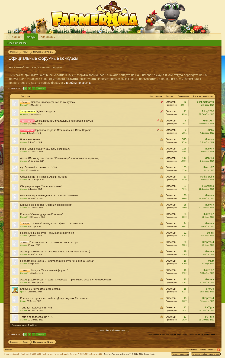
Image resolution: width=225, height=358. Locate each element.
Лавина (23, 124)
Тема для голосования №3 (36, 307)
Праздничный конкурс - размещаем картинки (47, 232)
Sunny (23, 133)
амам (211, 260)
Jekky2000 (208, 111)
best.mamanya (205, 101)
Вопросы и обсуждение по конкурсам (53, 102)
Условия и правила (180, 354)
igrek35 (23, 292)
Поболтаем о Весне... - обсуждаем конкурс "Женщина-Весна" (57, 260)
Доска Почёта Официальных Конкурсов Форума (64, 120)
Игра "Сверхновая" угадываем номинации (45, 148)
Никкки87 (24, 105)
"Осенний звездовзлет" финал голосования (57, 223)
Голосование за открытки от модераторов (54, 242)
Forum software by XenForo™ (78, 354)
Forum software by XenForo (28, 354)
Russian (8, 350)
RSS (218, 349)
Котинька (24, 114)
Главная (16, 36)
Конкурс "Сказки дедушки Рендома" (41, 214)
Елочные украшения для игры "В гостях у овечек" (49, 195)
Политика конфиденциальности (206, 354)
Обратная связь (190, 350)
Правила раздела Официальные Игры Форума (63, 130)
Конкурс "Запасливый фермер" (49, 270)
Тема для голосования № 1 (36, 317)
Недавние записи (17, 43)
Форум (31, 37)
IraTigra (209, 307)
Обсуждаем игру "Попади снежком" (41, 186)
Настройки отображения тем (112, 330)
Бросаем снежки (30, 139)
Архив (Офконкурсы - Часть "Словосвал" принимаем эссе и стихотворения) (65, 279)
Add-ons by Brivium (129, 354)
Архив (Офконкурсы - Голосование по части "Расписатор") (55, 251)
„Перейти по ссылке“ (78, 82)
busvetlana (207, 186)
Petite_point (207, 176)
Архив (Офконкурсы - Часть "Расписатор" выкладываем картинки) (59, 158)
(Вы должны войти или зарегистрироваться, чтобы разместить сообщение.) (183, 334)
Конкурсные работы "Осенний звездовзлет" (46, 204)
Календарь (48, 36)
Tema (22, 170)
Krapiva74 (208, 242)
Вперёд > (41, 88)
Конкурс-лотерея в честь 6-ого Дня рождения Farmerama (54, 298)
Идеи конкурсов (46, 111)
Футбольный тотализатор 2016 (38, 167)
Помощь (203, 350)
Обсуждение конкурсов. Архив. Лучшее (43, 176)
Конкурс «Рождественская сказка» (40, 288)
